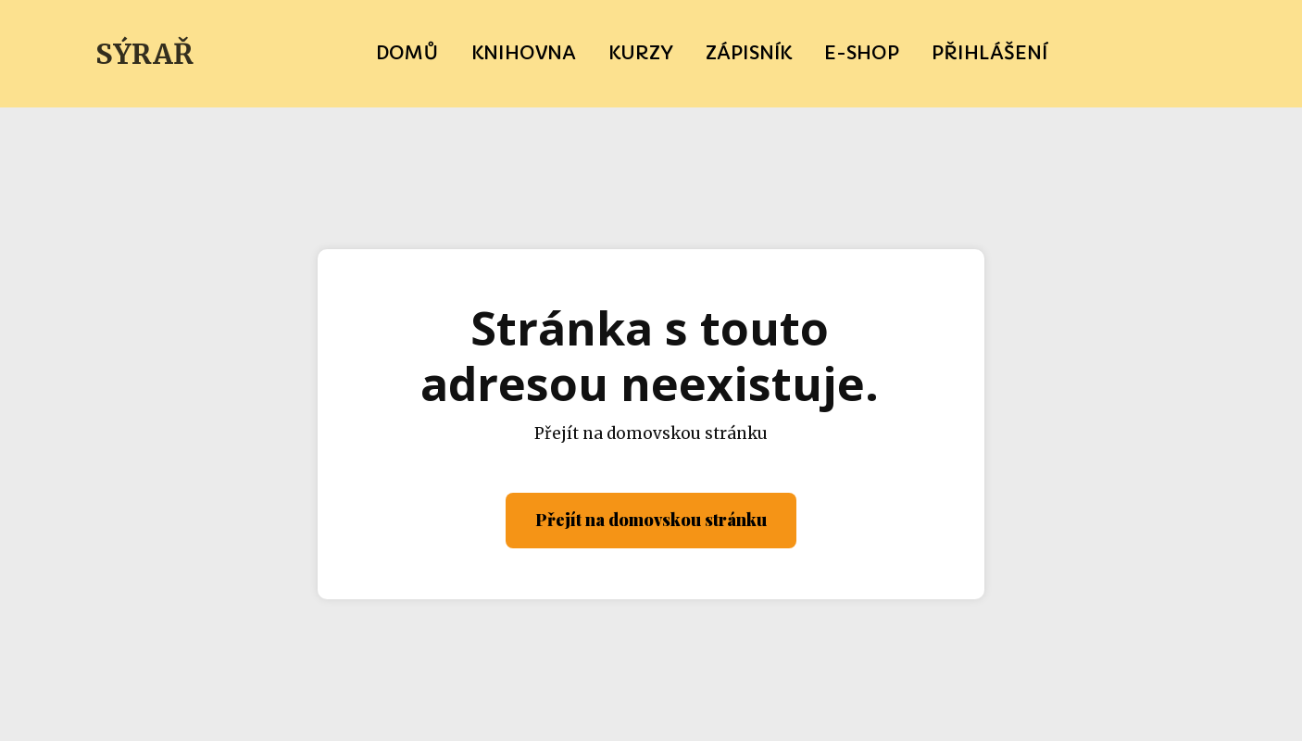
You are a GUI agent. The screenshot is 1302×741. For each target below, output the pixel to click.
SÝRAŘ (144, 54)
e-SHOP (861, 53)
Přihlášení (989, 53)
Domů (407, 53)
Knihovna (523, 53)
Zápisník (749, 53)
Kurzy (640, 53)
